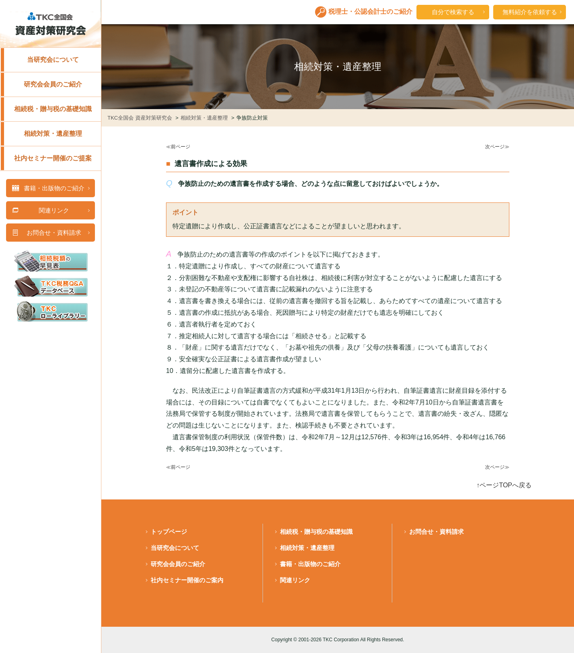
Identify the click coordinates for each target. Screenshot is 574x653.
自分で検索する (453, 11)
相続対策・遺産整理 (53, 133)
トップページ (169, 531)
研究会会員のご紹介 (53, 84)
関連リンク (295, 580)
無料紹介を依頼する (530, 11)
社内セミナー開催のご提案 (53, 158)
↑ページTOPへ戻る (504, 485)
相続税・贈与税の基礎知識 (53, 108)
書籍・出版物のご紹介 (310, 563)
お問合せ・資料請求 (436, 531)
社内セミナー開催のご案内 (187, 580)
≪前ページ (178, 147)
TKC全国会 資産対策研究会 (140, 118)
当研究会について (53, 59)
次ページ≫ (497, 147)
